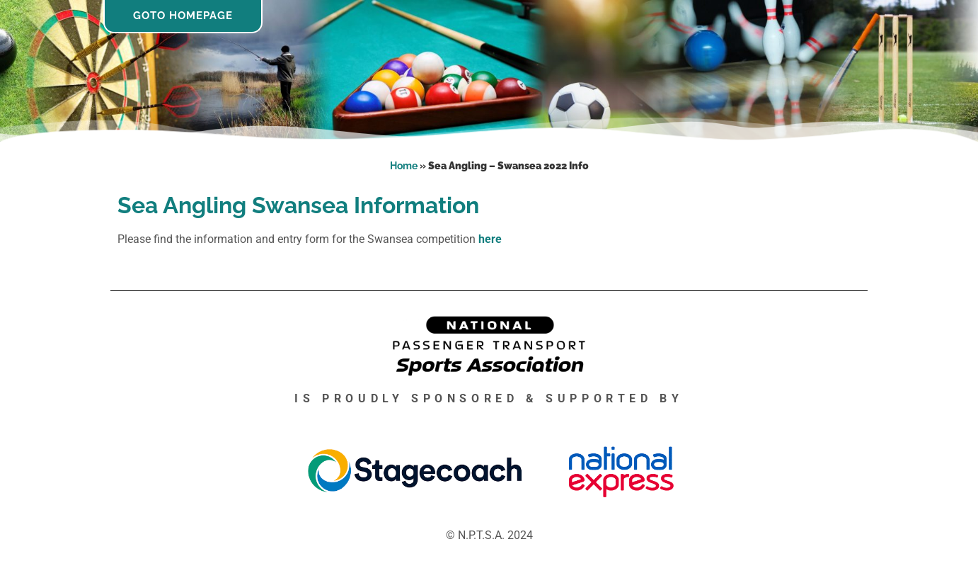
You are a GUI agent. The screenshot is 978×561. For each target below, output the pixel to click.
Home (404, 165)
